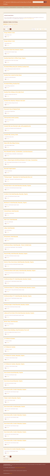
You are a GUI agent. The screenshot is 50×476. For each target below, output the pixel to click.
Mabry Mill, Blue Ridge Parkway (11, 143)
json (13, 460)
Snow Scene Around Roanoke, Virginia (13, 381)
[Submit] (46, 2)
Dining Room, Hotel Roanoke (11, 236)
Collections (36, 7)
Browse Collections (13, 7)
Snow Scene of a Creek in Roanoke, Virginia (14, 449)
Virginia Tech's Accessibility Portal (29, 18)
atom (4, 460)
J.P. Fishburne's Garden (9, 347)
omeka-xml (15, 460)
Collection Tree (26, 7)
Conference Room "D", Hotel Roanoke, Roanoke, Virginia (17, 296)
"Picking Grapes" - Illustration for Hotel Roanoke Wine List (18, 177)
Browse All (5, 24)
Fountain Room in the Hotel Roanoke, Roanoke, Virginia (17, 185)
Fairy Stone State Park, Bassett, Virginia (13, 49)
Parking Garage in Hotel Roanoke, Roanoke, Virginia (16, 304)
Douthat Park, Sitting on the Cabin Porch (14, 92)
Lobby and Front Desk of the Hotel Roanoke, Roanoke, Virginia (19, 313)
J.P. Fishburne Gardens (9, 338)
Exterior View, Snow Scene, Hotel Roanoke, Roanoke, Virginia (19, 262)
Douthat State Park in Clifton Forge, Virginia (15, 58)
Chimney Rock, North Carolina (11, 117)
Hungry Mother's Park (9, 32)
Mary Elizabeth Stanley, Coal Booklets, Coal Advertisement (18, 151)
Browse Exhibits (19, 7)
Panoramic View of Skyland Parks (12, 109)
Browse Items (6, 7)
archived (8, 36)
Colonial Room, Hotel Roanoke (11, 211)
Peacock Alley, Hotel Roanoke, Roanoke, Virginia (15, 253)
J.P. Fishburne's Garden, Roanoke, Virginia (14, 355)
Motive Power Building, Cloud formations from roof (16, 330)
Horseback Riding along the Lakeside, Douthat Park (16, 66)
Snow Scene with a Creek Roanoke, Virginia (14, 406)
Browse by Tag (10, 24)
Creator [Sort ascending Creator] (39, 29)
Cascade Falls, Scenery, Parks (11, 134)
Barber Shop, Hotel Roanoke (11, 321)
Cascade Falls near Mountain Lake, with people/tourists (17, 126)
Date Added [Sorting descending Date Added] (43, 29)
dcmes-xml (10, 460)
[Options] (44, 2)
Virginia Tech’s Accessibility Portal (20, 467)
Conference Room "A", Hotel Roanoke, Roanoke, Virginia (17, 279)
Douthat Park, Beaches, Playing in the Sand (14, 100)
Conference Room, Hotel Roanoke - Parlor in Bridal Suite (17, 245)
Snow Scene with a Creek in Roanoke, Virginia (15, 389)
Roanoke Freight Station (10, 168)
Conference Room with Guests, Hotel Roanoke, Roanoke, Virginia (19, 270)
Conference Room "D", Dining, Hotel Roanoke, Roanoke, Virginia (19, 287)
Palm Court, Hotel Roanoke (10, 219)
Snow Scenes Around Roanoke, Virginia (13, 372)
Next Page (10, 29)
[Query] (40, 2)
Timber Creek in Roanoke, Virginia (12, 398)
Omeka (11, 473)
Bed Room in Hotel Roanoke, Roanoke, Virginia (15, 202)
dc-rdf (7, 460)
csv (5, 460)
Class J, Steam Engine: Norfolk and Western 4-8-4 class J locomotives (20, 160)
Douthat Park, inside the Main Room (13, 75)
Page (5, 29)
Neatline (31, 7)
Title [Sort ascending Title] (36, 29)
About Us (40, 7)
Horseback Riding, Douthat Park (11, 83)
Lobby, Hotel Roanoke (9, 228)
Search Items (16, 24)
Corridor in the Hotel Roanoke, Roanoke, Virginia (16, 194)
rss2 (18, 460)
